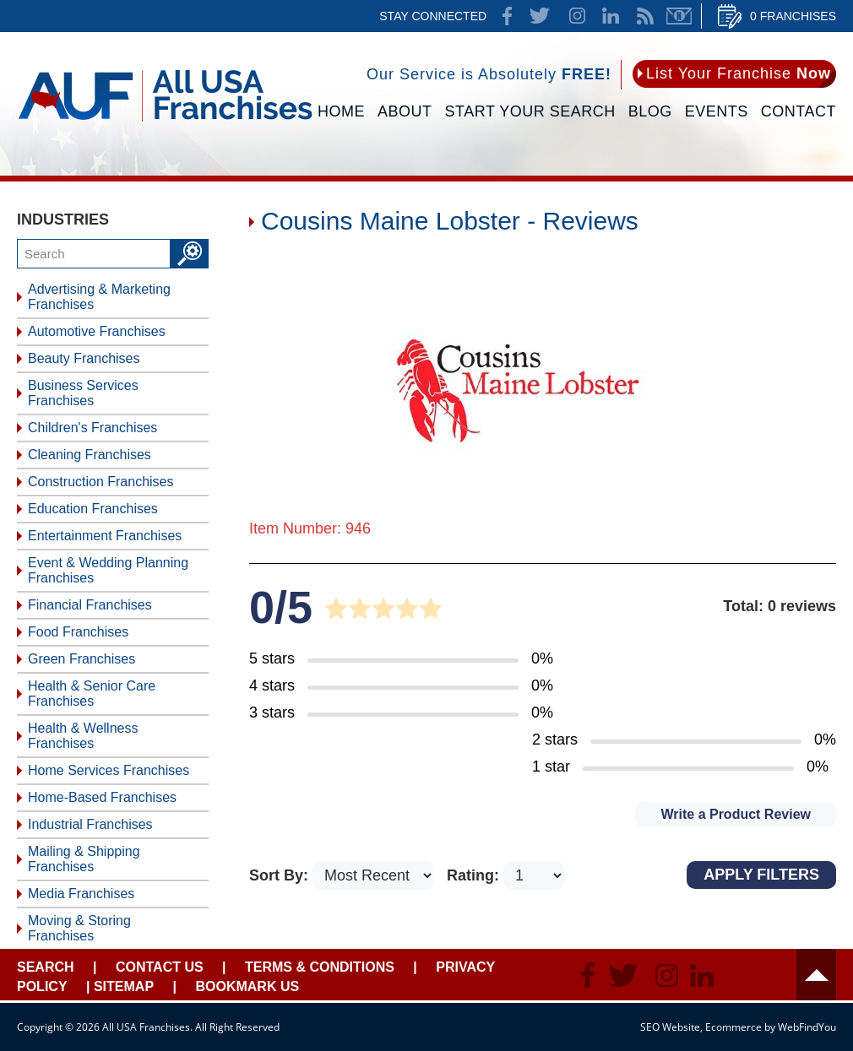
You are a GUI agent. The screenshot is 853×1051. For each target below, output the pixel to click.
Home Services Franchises (108, 770)
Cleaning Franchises (89, 454)
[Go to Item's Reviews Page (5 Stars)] (401, 659)
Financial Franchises (90, 605)
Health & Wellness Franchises (83, 735)
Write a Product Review (735, 814)
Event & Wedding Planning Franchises (108, 570)
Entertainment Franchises (105, 535)
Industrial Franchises (90, 824)
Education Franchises (93, 508)
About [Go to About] (405, 111)
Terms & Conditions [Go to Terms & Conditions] (319, 967)
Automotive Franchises (97, 331)
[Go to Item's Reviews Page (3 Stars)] (401, 713)
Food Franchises (78, 632)
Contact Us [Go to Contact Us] (160, 967)
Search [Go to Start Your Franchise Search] (45, 967)
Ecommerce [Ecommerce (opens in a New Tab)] (733, 1027)
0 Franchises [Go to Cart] (793, 16)
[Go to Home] (165, 124)
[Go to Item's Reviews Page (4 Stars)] (401, 686)
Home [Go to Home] (341, 111)
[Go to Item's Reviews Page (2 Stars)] (684, 740)
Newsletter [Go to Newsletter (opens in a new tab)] (679, 16)
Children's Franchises (92, 427)
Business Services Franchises (83, 393)
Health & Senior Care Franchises (91, 693)
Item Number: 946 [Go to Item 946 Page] (310, 528)
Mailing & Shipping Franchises (84, 859)
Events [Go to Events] (716, 111)
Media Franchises (81, 893)
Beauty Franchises (84, 358)
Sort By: (280, 875)
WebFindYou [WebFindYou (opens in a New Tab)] (807, 1027)
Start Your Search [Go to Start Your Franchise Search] (530, 111)
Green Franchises (81, 659)
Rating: (475, 875)
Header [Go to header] (816, 974)
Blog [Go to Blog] (650, 111)
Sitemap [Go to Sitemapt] (124, 986)
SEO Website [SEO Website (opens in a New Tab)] (670, 1027)
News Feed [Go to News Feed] (645, 16)
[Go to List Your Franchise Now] (734, 74)
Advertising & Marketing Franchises (99, 297)
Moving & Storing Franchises (79, 928)
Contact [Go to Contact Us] (798, 111)
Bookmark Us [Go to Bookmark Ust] (247, 986)
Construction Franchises (101, 481)
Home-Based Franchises (102, 797)
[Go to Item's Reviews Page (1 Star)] (684, 767)
